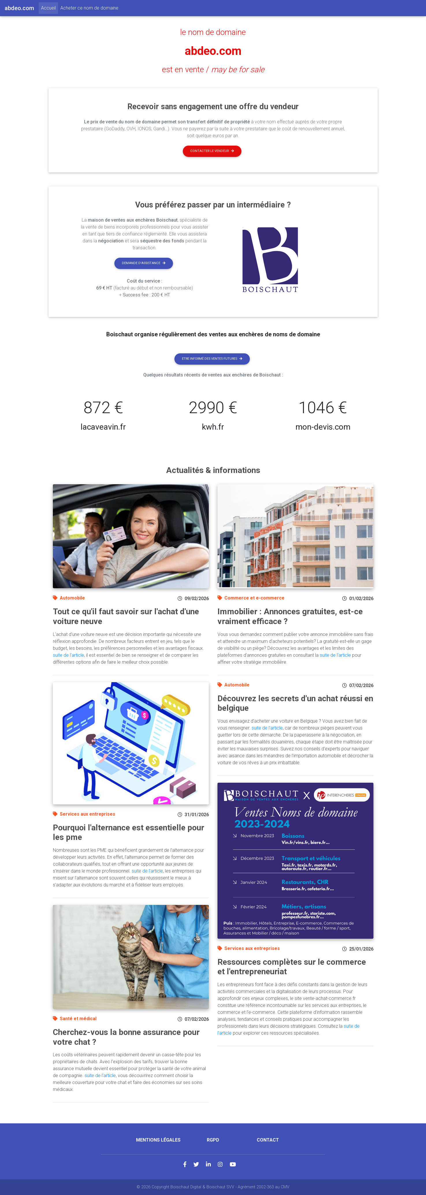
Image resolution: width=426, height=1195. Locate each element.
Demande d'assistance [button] (143, 263)
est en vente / (213, 69)
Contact (268, 1140)
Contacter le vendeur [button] (212, 151)
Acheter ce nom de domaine (89, 8)
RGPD (213, 1140)
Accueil (49, 7)
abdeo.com (213, 51)
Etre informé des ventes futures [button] (212, 359)
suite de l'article (68, 655)
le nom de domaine (213, 32)
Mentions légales (158, 1140)
